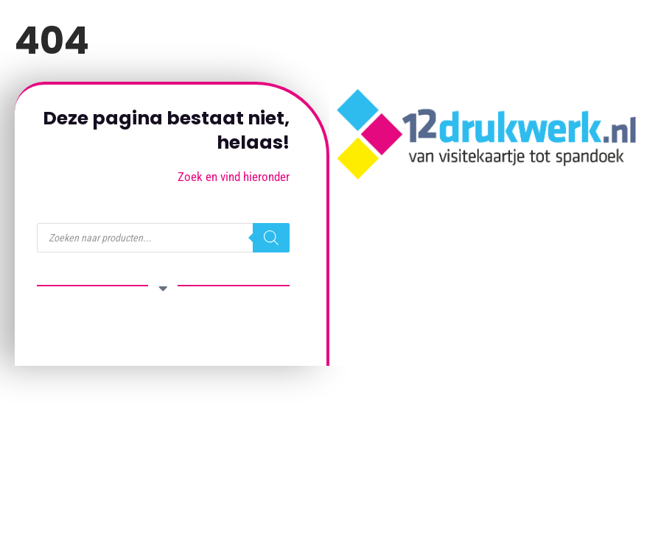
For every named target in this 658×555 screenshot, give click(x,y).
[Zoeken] (271, 237)
